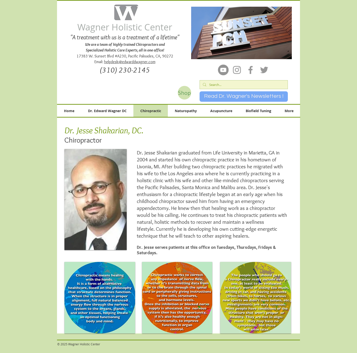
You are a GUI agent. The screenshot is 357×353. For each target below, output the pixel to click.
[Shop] (184, 93)
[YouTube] (223, 70)
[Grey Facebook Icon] (250, 70)
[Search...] (243, 84)
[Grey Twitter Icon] (264, 70)
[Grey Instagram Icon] (237, 70)
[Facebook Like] (172, 347)
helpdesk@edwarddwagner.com (129, 61)
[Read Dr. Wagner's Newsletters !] (244, 96)
